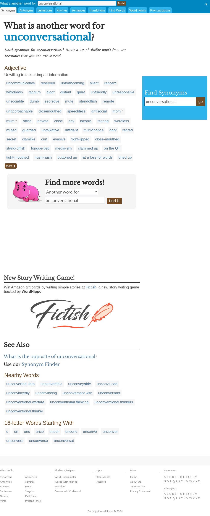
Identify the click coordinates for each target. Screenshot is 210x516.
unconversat (64, 441)
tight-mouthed (17, 157)
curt (44, 139)
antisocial (99, 111)
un (16, 432)
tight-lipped (80, 139)
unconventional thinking (69, 402)
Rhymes (62, 10)
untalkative (50, 130)
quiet (81, 92)
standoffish (88, 101)
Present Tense (33, 500)
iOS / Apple (103, 477)
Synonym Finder (41, 364)
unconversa (38, 441)
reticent (110, 83)
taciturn (35, 92)
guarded (29, 130)
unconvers (14, 441)
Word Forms (137, 10)
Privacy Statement (140, 491)
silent (94, 83)
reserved (48, 83)
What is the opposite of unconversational (49, 356)
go (200, 101)
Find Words (117, 10)
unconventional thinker (24, 411)
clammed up (88, 148)
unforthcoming (72, 83)
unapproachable (19, 111)
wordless (121, 121)
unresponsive (123, 92)
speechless (76, 111)
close (58, 121)
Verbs (3, 500)
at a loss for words (98, 157)
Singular (29, 491)
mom (117, 111)
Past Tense (31, 496)
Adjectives (31, 477)
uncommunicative (20, 83)
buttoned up (67, 157)
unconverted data (20, 384)
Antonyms (26, 10)
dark (112, 130)
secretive (52, 101)
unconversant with (77, 393)
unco (40, 432)
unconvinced (107, 384)
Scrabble (60, 486)
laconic (86, 121)
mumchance (94, 130)
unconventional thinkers (113, 402)
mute (69, 101)
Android (101, 481)
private (42, 121)
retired (127, 130)
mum (10, 121)
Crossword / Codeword (68, 491)
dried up (125, 157)
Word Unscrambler (65, 477)
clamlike (28, 139)
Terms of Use (137, 486)
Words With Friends (66, 481)
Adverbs (29, 481)
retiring (103, 121)
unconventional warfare (25, 402)
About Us (135, 481)
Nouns (4, 496)
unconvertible (51, 384)
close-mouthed (107, 139)
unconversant (109, 393)
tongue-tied (40, 148)
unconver (110, 432)
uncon (55, 432)
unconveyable (79, 384)
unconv (71, 432)
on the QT (112, 148)
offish (27, 121)
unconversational (75, 200)
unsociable (15, 101)
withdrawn (14, 92)
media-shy (63, 148)
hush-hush (43, 157)
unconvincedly (18, 393)
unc (27, 432)
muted (11, 130)
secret (11, 139)
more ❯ (11, 166)
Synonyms (8, 10)
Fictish (91, 287)
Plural (28, 486)
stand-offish (15, 148)
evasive (59, 139)
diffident (71, 130)
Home (133, 477)
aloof (51, 92)
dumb (34, 101)
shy (71, 121)
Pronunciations (160, 10)
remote (108, 101)
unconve (90, 432)
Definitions (44, 10)
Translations (97, 10)
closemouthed (50, 111)
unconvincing (46, 393)
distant (65, 92)
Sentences (78, 10)
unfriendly (99, 92)
